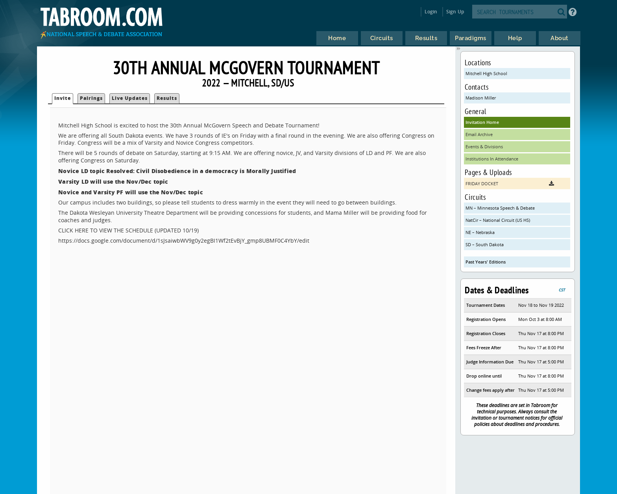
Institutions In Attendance (492, 159)
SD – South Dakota (485, 244)
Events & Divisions (484, 146)
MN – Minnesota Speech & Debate (500, 208)
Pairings (91, 98)
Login (431, 11)
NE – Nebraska (480, 232)
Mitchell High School (486, 73)
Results (167, 98)
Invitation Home (482, 122)
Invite (62, 98)
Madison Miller (481, 98)
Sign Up (455, 11)
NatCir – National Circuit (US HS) (498, 220)
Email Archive (479, 134)
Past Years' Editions (486, 262)
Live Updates (130, 98)
